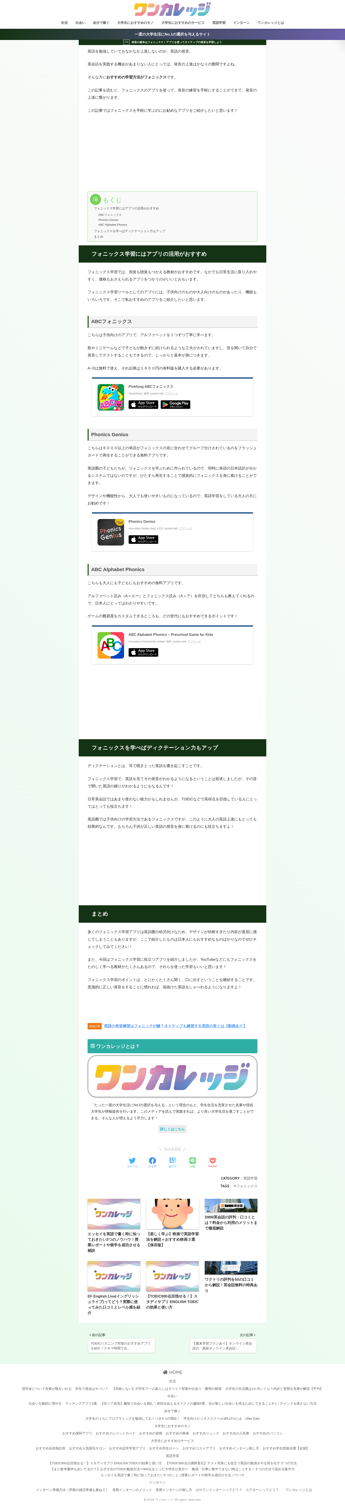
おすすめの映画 (177, 1435)
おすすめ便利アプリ (77, 1435)
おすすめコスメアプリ (199, 1450)
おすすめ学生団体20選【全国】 (286, 1450)
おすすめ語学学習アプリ (127, 1450)
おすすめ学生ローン (164, 1450)
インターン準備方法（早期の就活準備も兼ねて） (72, 1491)
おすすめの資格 (150, 1435)
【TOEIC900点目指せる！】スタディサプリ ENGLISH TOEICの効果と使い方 (105, 1465)
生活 (64, 23)
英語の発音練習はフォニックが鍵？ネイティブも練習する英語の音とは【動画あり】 (175, 1026)
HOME (172, 1374)
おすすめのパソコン (268, 1435)
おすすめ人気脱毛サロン (87, 1450)
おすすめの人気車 (236, 1435)
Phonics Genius (108, 220)
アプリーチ (171, 393)
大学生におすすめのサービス (183, 23)
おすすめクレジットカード (116, 1435)
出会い (80, 23)
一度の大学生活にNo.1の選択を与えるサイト (172, 34)
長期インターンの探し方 (174, 1491)
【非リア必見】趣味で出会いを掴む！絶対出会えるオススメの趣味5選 (152, 1405)
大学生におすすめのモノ (135, 23)
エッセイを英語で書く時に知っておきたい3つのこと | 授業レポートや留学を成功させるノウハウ (172, 1477)
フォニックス (246, 1186)
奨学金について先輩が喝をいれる (47, 1390)
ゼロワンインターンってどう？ (219, 1491)
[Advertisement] (128, 152)
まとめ (99, 236)
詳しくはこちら (172, 1129)
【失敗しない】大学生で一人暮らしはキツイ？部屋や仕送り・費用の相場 (166, 1390)
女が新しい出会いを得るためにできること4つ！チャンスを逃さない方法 (262, 1405)
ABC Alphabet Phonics (113, 224)
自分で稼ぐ (101, 23)
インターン (241, 23)
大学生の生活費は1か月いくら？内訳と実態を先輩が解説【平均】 (274, 1390)
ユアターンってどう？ (262, 1491)
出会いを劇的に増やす (45, 1405)
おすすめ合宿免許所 (50, 1450)
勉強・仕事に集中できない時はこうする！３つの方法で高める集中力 (243, 1471)
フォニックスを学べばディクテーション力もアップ (132, 231)
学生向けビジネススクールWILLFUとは (213, 1420)
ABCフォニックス (110, 215)
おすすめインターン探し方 (239, 1450)
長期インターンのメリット (132, 1491)
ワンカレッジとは (270, 23)
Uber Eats (252, 1420)
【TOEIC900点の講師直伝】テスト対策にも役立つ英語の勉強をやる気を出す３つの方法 (231, 1465)
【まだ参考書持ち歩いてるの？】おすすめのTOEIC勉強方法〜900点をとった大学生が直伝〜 (119, 1471)
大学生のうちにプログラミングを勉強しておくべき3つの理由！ (132, 1420)
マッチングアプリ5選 (81, 1405)
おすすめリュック (206, 1435)
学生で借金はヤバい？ (91, 1390)
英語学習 (219, 23)
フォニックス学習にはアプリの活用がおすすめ (129, 208)
